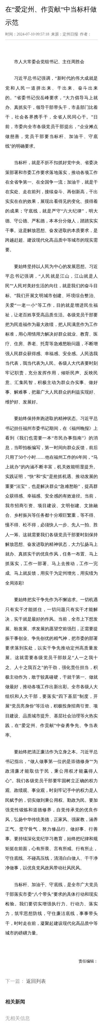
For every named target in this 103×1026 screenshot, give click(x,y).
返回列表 (36, 981)
